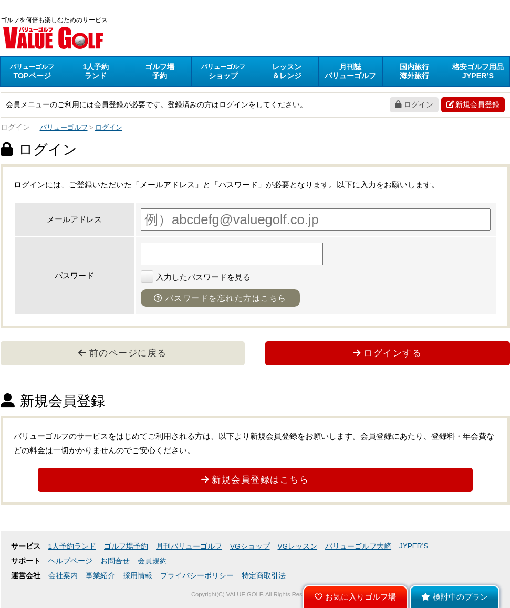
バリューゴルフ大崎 (358, 546)
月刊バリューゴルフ (189, 546)
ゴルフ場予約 (126, 546)
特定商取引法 (264, 576)
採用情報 (137, 576)
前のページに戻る (122, 353)
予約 (160, 71)
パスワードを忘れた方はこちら (220, 297)
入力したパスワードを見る (196, 276)
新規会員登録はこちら (255, 479)
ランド (95, 71)
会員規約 (152, 561)
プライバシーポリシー (197, 576)
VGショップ (250, 546)
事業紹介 (100, 576)
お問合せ (115, 561)
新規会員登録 (472, 104)
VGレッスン (298, 546)
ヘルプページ (70, 561)
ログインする (387, 353)
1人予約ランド (72, 546)
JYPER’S (414, 546)
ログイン (414, 104)
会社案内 (63, 576)
